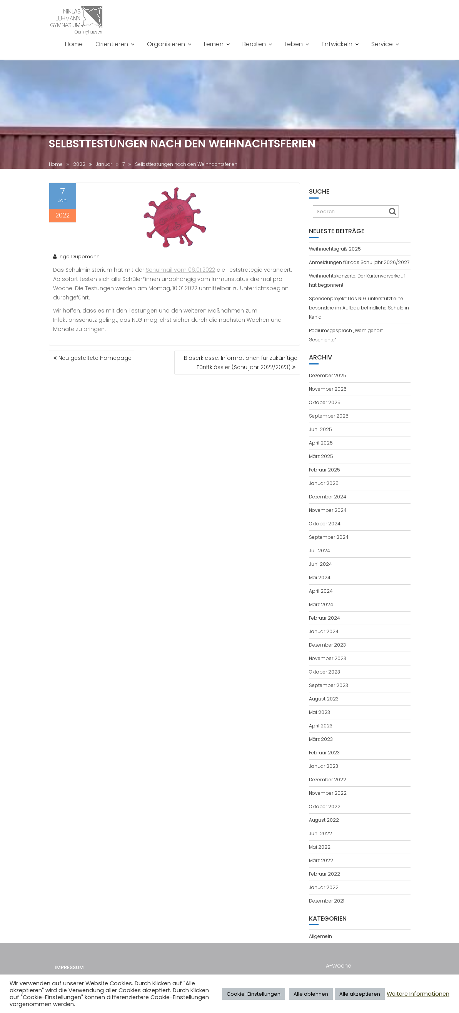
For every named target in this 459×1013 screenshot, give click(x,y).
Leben (294, 44)
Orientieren (111, 44)
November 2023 (327, 658)
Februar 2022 (324, 874)
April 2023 (320, 725)
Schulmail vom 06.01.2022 (180, 272)
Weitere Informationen (418, 993)
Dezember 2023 (327, 645)
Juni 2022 (320, 833)
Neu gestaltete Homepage (95, 358)
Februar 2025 (324, 469)
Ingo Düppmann (76, 258)
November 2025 (328, 389)
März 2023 (321, 739)
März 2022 (321, 860)
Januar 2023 (323, 766)
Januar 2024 (324, 631)
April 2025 (321, 443)
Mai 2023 (319, 712)
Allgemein (320, 936)
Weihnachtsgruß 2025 (335, 249)
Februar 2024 (324, 618)
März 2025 (321, 456)
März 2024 (321, 604)
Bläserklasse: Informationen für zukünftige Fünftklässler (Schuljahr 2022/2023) (240, 362)
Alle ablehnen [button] (311, 994)
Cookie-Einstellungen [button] (253, 994)
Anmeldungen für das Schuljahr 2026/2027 (359, 262)
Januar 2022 (324, 887)
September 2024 (329, 537)
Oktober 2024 (324, 523)
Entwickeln (337, 44)
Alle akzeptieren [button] (359, 994)
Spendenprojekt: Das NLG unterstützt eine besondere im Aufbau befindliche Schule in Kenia (359, 307)
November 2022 (328, 793)
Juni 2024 (320, 564)
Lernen (214, 44)
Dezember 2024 (327, 496)
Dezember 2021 (326, 901)
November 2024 (328, 510)
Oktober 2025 (324, 402)
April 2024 (321, 591)
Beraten (254, 44)
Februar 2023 (324, 752)
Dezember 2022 (327, 779)
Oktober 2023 (324, 672)
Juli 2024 (319, 550)
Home (74, 44)
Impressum (69, 971)
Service (382, 44)
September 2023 (328, 685)
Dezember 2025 (327, 375)
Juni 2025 (320, 429)
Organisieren (166, 44)
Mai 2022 (319, 847)
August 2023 (324, 698)
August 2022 (324, 820)
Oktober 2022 (324, 806)
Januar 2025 (324, 483)
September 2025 (329, 416)
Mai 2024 (319, 577)
